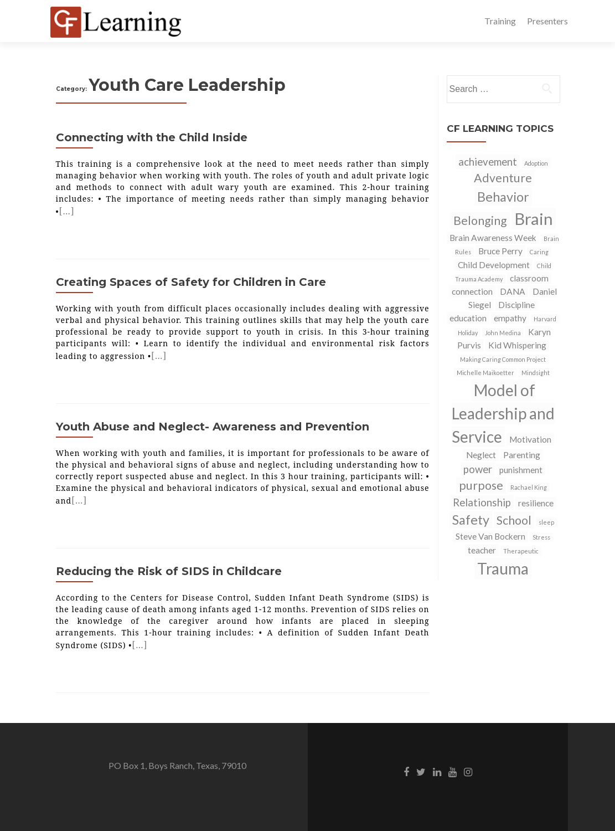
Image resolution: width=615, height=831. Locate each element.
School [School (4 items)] (514, 520)
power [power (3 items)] (477, 469)
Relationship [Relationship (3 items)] (482, 502)
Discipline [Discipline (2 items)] (516, 305)
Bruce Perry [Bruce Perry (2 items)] (500, 251)
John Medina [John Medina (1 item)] (503, 332)
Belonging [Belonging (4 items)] (480, 220)
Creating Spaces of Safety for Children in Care (191, 282)
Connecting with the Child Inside (151, 137)
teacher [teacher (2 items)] (482, 550)
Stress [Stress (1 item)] (541, 537)
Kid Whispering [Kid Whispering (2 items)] (517, 345)
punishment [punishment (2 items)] (520, 470)
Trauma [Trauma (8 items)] (503, 568)
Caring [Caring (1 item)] (539, 251)
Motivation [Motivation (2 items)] (530, 439)
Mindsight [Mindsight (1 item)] (535, 372)
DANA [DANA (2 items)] (512, 291)
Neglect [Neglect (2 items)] (481, 455)
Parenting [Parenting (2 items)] (521, 455)
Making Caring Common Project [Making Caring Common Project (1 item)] (503, 359)
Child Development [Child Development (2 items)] (494, 265)
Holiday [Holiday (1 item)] (468, 332)
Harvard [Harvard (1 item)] (545, 318)
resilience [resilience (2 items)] (536, 503)
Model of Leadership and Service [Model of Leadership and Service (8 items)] (503, 413)
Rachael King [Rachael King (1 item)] (528, 487)
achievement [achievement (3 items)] (487, 162)
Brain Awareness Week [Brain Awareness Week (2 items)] (492, 238)
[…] (67, 211)
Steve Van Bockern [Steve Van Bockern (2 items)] (490, 536)
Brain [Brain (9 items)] (533, 218)
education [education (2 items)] (468, 318)
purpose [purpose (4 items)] (481, 485)
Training (500, 21)
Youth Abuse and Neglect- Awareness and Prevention (212, 426)
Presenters (547, 21)
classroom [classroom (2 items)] (529, 278)
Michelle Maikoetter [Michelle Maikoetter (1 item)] (485, 372)
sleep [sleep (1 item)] (546, 522)
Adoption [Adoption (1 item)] (536, 163)
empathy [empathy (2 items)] (510, 318)
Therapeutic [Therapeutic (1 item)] (521, 551)
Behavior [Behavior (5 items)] (503, 196)
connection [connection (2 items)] (472, 291)
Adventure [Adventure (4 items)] (503, 178)
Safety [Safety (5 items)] (470, 519)
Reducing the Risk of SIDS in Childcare (169, 571)
